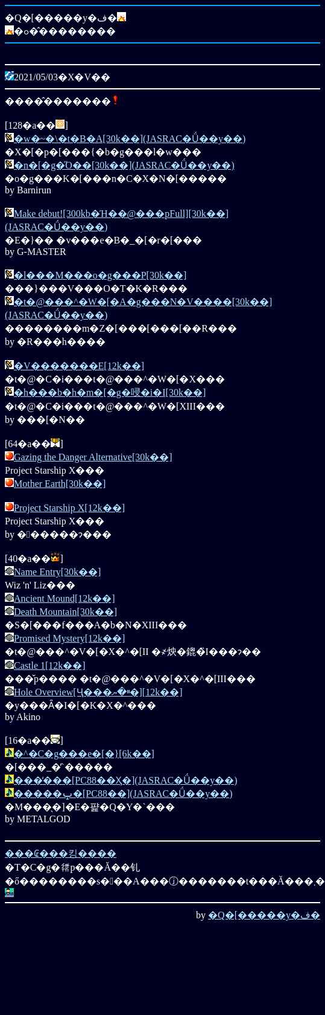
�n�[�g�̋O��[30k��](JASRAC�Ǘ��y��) (124, 165)
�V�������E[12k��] (79, 366)
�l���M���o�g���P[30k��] (100, 275)
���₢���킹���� (60, 853)
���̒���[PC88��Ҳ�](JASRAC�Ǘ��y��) (125, 780)
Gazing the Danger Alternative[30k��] (93, 457)
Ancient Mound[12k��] (64, 598)
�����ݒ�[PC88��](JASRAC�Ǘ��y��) (123, 793)
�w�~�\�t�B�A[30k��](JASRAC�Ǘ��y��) (129, 139)
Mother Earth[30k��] (60, 483)
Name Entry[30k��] (57, 572)
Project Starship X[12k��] (69, 508)
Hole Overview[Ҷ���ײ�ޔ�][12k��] (98, 692)
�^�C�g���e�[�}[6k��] (84, 754)
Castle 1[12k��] (50, 665)
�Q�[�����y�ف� (264, 915)
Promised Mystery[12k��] (69, 638)
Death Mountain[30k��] (65, 612)
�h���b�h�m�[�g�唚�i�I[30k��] (110, 392)
